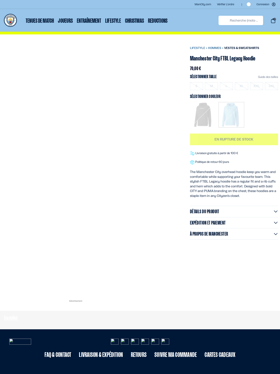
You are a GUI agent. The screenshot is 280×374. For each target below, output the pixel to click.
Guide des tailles (268, 77)
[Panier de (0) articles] (273, 21)
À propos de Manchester (209, 233)
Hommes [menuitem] (214, 48)
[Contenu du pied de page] (140, 325)
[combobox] (241, 20)
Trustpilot (11, 317)
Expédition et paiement (208, 222)
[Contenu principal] (140, 155)
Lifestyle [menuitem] (197, 48)
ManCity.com (203, 4)
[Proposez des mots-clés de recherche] (223, 20)
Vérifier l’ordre (225, 4)
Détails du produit (204, 211)
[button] (266, 4)
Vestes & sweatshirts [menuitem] (241, 48)
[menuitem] (40, 21)
